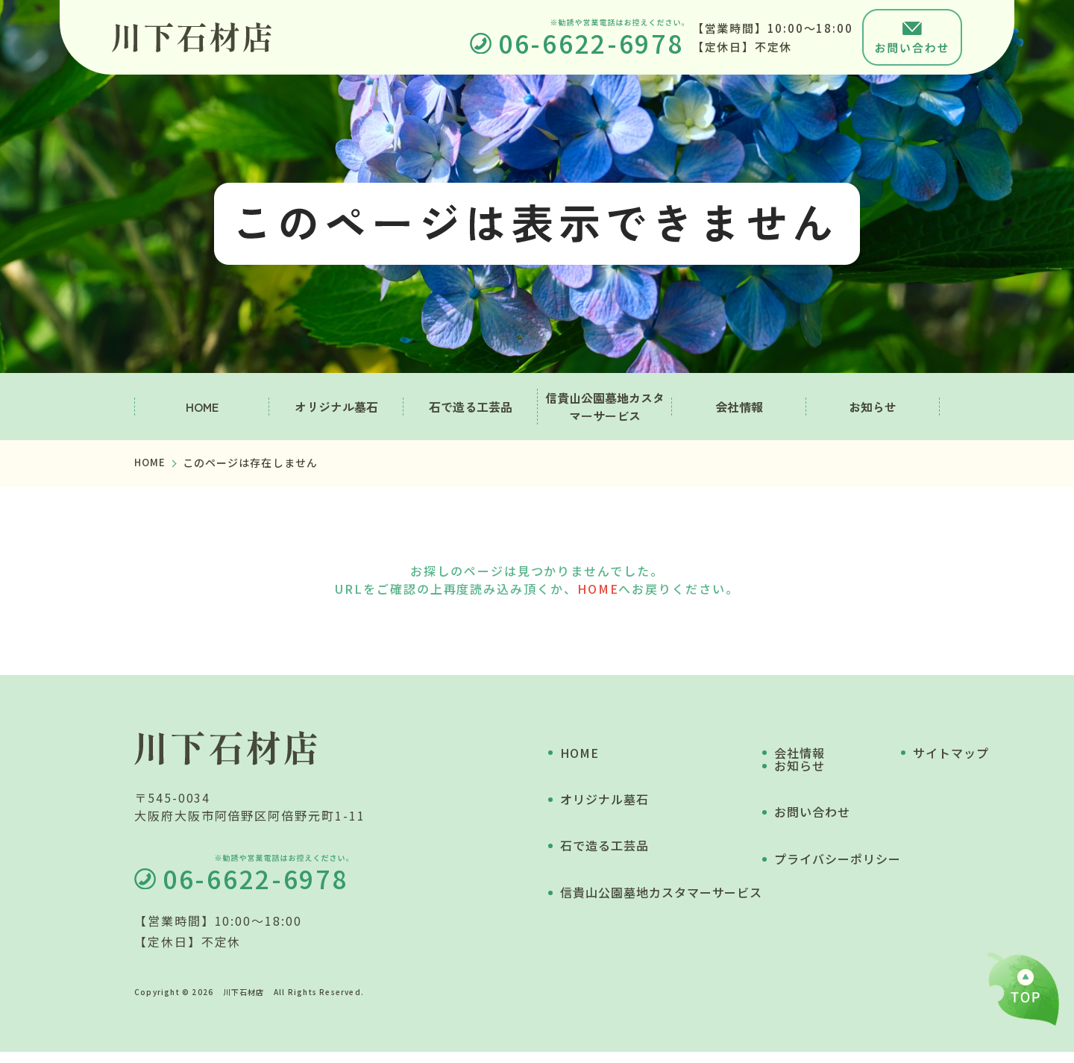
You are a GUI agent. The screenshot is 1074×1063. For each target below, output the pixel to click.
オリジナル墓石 (336, 407)
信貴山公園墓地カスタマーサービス (605, 406)
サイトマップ (851, 895)
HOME (202, 407)
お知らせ (872, 407)
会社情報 (739, 407)
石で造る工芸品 (470, 407)
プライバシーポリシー (876, 850)
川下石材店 (244, 1003)
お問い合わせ (851, 804)
